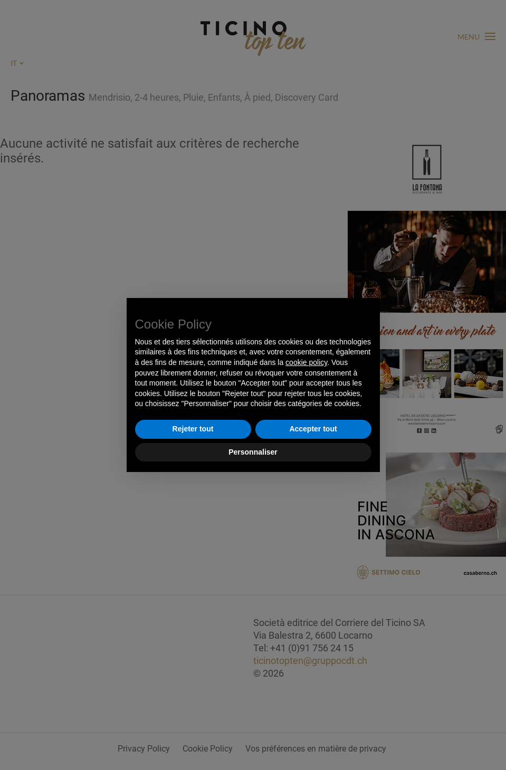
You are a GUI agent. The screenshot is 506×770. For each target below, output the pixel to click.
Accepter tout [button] (313, 429)
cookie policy (306, 362)
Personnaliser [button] (253, 452)
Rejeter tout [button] (193, 429)
